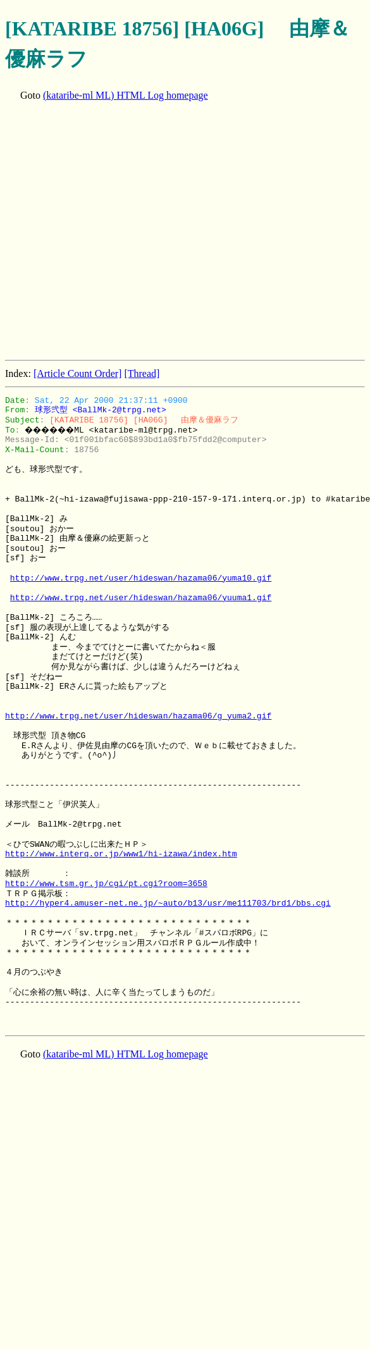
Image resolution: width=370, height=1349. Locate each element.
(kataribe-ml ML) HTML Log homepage (125, 95)
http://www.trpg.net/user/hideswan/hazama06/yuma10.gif (140, 578)
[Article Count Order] (78, 373)
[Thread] (141, 373)
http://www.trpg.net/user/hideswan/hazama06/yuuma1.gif (140, 597)
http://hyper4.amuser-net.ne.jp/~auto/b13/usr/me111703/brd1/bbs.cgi (168, 903)
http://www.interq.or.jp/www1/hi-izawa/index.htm (121, 853)
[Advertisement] (118, 231)
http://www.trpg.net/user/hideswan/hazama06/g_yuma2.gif (138, 716)
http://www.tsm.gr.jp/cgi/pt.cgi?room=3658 (106, 883)
